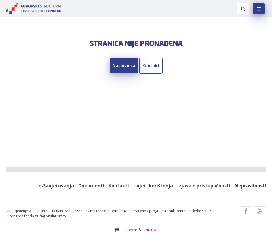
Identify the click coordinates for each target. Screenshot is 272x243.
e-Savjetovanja (56, 186)
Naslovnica (124, 65)
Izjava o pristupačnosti (203, 186)
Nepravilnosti (250, 186)
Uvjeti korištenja (153, 186)
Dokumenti (91, 186)
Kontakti (119, 186)
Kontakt (150, 65)
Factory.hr (125, 230)
